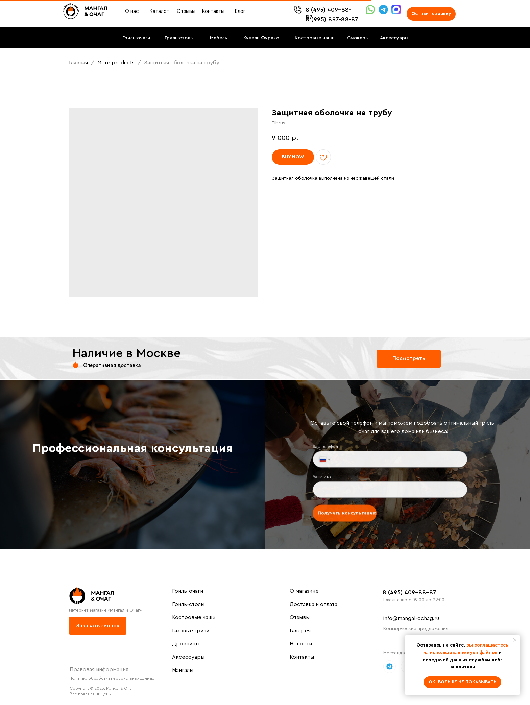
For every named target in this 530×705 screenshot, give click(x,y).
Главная (78, 62)
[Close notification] (514, 640)
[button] (431, 14)
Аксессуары (188, 657)
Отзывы (300, 617)
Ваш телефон (328, 448)
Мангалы (182, 670)
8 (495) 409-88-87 (409, 592)
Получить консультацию (348, 512)
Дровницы (185, 644)
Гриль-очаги (187, 591)
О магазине (304, 591)
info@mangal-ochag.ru (411, 618)
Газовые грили (190, 630)
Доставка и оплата (313, 604)
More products (116, 62)
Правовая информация (99, 669)
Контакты (302, 657)
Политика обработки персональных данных (111, 678)
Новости (301, 644)
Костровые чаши (193, 617)
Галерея (300, 630)
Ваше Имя (325, 477)
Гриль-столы (188, 604)
